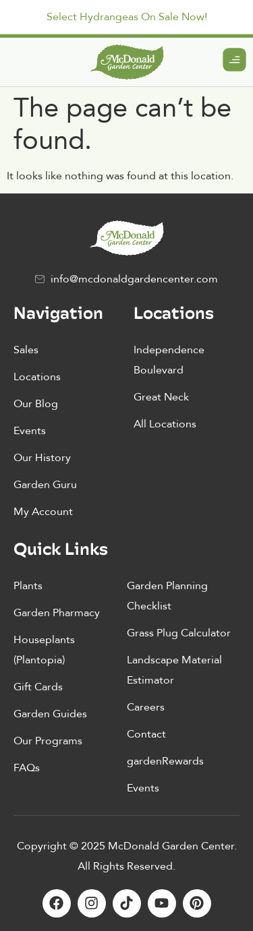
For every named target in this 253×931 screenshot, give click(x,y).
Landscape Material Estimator (174, 670)
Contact (146, 734)
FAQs (26, 767)
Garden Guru (45, 484)
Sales (25, 349)
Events (29, 430)
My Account (43, 511)
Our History (42, 457)
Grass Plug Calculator (179, 633)
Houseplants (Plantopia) (44, 649)
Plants (28, 585)
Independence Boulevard (169, 360)
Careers (146, 707)
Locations (37, 376)
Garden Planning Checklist (167, 595)
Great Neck (161, 397)
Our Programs (47, 740)
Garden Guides (50, 714)
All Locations (165, 424)
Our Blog (35, 403)
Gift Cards (38, 687)
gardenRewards (165, 761)
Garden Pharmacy (56, 612)
